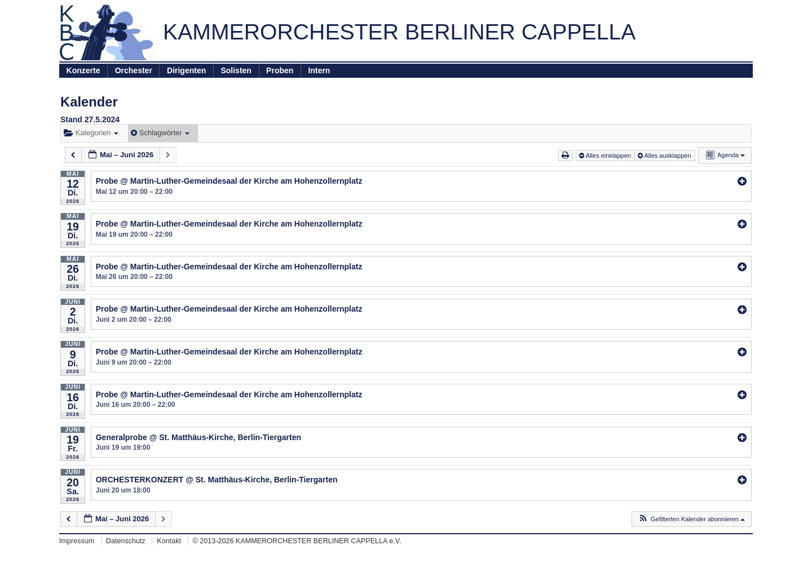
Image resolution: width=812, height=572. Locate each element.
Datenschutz (125, 541)
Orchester (133, 70)
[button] (691, 519)
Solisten (235, 70)
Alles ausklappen (665, 155)
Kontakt (169, 541)
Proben (279, 70)
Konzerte (83, 70)
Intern (319, 70)
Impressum (76, 541)
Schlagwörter (160, 132)
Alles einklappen (606, 155)
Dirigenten (186, 70)
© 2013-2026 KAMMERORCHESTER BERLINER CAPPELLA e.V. (297, 541)
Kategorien (91, 132)
